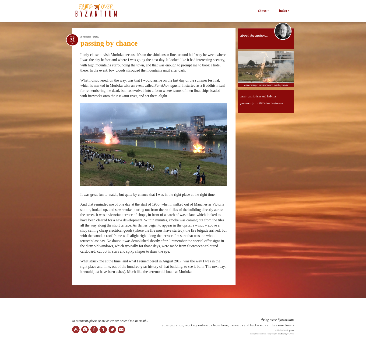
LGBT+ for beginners (269, 103)
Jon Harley (282, 333)
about (262, 11)
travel (96, 36)
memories (85, 36)
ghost (291, 330)
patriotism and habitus (262, 96)
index (283, 11)
